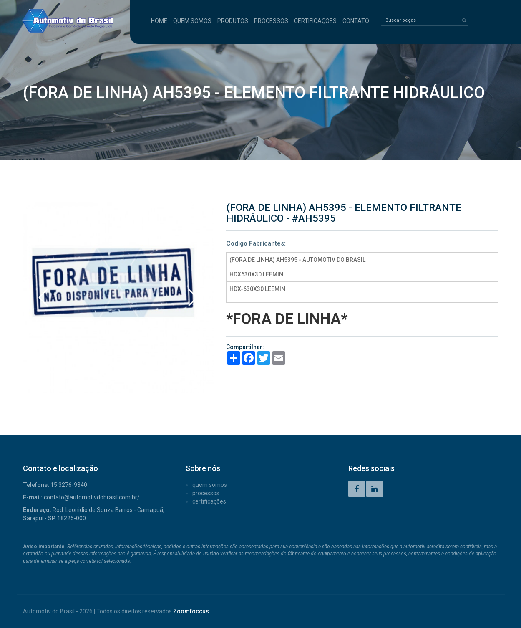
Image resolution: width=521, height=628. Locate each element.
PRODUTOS (232, 21)
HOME (159, 21)
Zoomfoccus (191, 611)
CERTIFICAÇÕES (315, 21)
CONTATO (355, 21)
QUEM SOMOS (192, 21)
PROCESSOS (271, 21)
